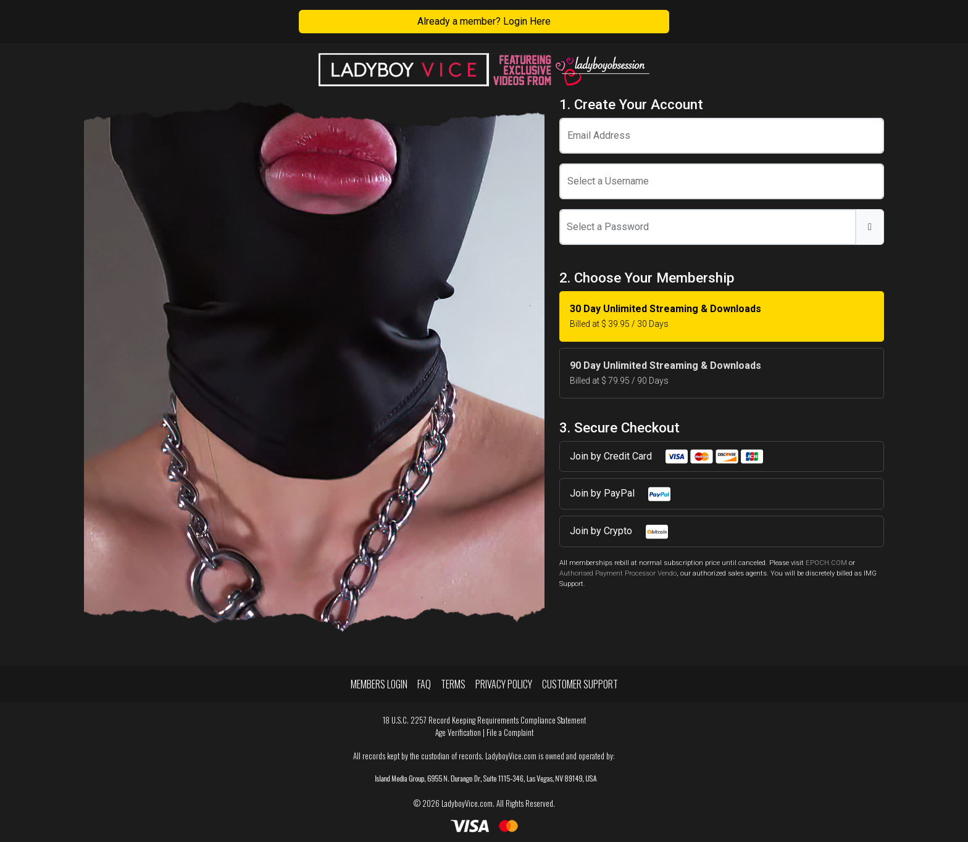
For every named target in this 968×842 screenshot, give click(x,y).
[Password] (707, 227)
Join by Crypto (619, 531)
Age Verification (458, 732)
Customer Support (580, 684)
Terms (453, 684)
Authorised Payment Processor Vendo (618, 573)
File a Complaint (509, 732)
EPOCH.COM (826, 563)
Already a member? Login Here (484, 21)
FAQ (424, 684)
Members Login (379, 684)
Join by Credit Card (667, 456)
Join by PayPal (621, 494)
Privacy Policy (503, 684)
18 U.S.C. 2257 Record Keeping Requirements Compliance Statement (484, 720)
